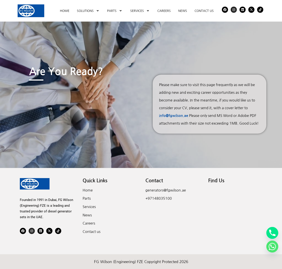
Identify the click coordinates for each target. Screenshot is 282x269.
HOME (64, 10)
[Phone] (272, 233)
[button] (88, 11)
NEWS (182, 10)
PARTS (115, 10)
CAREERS (164, 10)
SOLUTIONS (88, 10)
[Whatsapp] (272, 246)
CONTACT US (204, 10)
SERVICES (140, 10)
